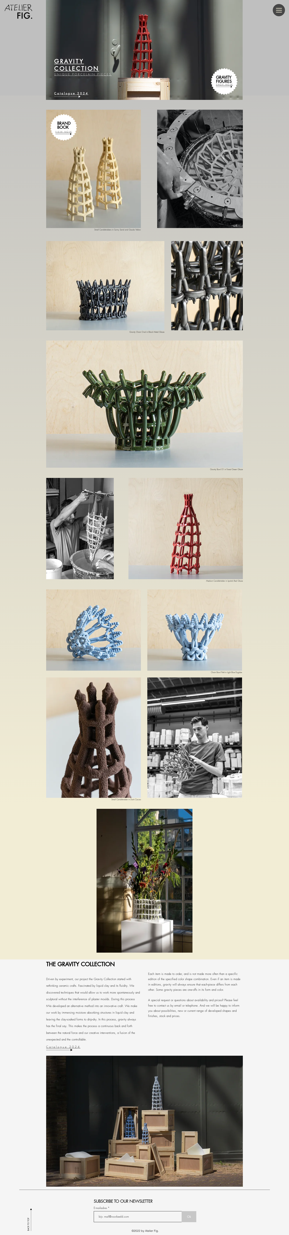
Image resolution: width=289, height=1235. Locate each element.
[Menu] (279, 10)
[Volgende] (277, 46)
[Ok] (189, 1216)
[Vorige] (11, 46)
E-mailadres (101, 1208)
